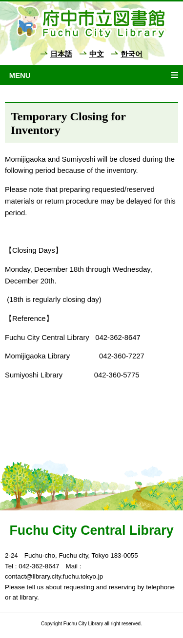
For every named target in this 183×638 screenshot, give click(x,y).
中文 (96, 54)
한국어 (131, 54)
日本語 (61, 54)
